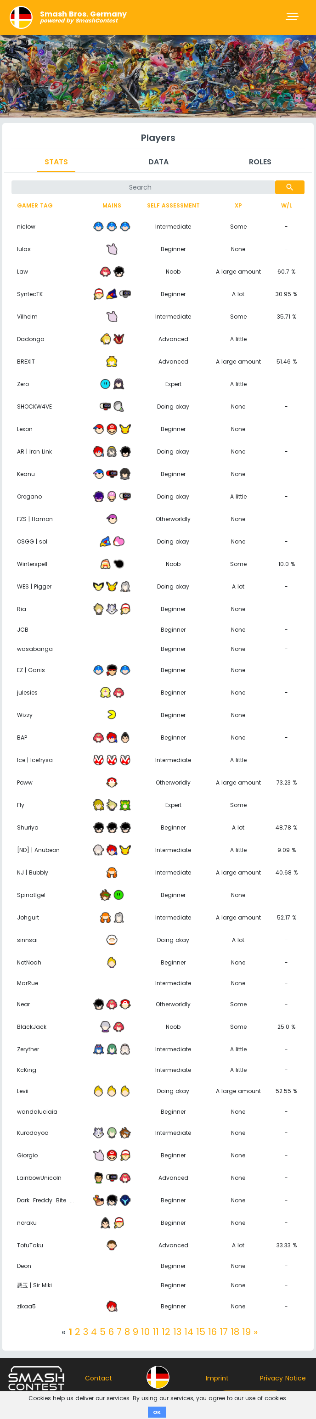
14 (188, 1331)
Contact (98, 1378)
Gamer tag (35, 205)
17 (224, 1331)
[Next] (256, 1331)
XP (238, 205)
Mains (111, 205)
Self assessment (173, 205)
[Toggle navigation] (293, 17)
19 (246, 1331)
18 (235, 1331)
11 (155, 1331)
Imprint (217, 1378)
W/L (286, 205)
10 (145, 1331)
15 (200, 1331)
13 (177, 1331)
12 (166, 1331)
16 (212, 1331)
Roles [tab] (260, 162)
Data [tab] (158, 162)
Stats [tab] (56, 162)
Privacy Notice (283, 1378)
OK (157, 1412)
